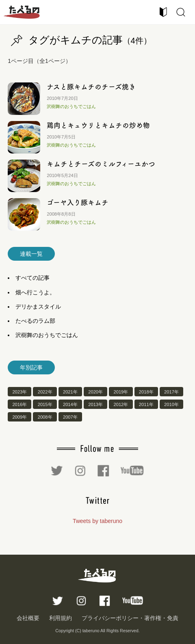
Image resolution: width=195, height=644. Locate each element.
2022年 (45, 391)
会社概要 (28, 618)
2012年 (120, 404)
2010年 (171, 404)
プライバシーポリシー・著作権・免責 (130, 618)
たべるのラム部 (35, 321)
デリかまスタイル (38, 306)
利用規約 (60, 618)
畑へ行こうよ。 (35, 292)
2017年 (171, 391)
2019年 (120, 391)
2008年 (45, 417)
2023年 (19, 391)
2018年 (146, 391)
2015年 (45, 404)
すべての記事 (32, 277)
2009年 (19, 417)
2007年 (70, 417)
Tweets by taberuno (97, 521)
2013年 (95, 404)
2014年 (70, 404)
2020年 (95, 391)
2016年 (19, 404)
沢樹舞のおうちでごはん (71, 106)
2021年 (70, 391)
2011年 (146, 404)
